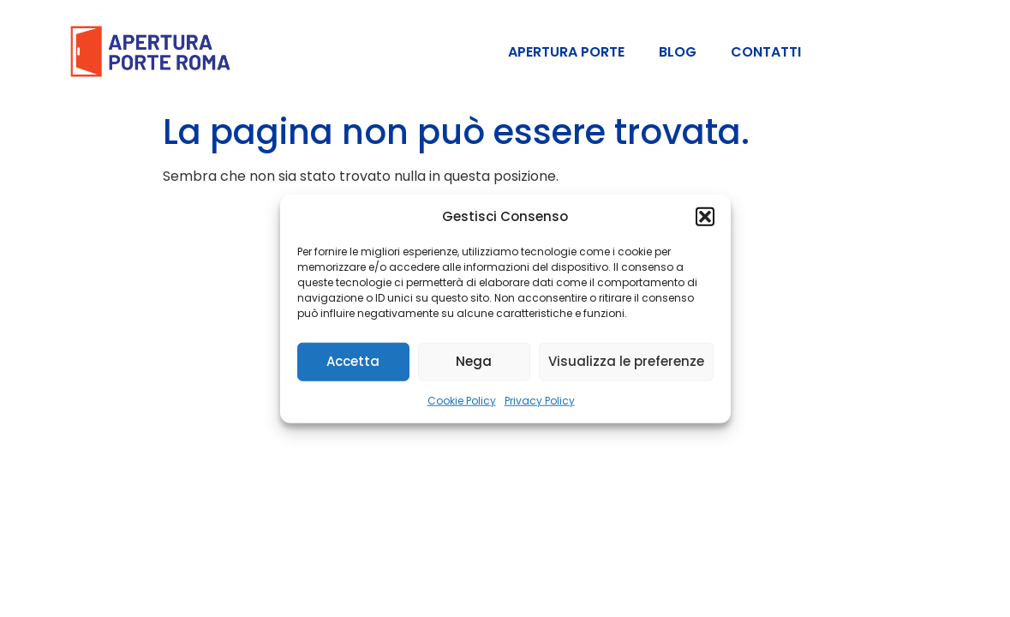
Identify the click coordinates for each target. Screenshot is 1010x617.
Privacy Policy (540, 399)
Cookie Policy (461, 399)
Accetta (352, 361)
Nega (474, 361)
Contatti (766, 52)
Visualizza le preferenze (626, 361)
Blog (677, 52)
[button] (705, 216)
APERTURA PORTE (566, 52)
